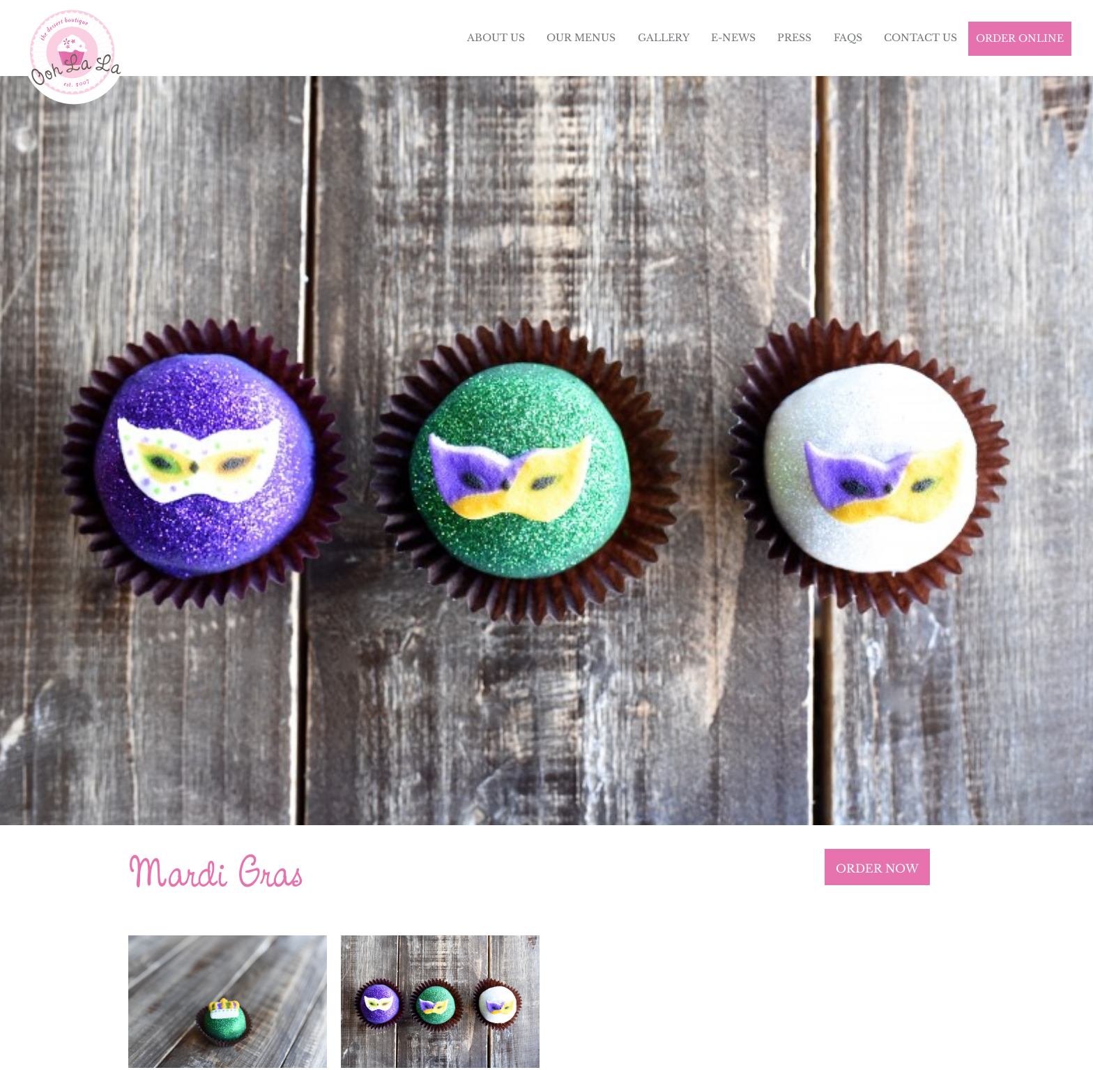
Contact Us (920, 37)
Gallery (663, 37)
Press (794, 37)
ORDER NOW (877, 868)
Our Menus (581, 37)
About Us (496, 37)
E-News (733, 37)
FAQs (848, 37)
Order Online (1020, 38)
